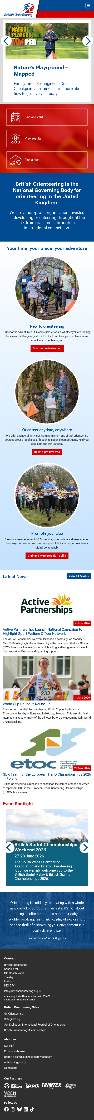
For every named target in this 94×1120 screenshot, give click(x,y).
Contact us (10, 1068)
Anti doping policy (15, 1062)
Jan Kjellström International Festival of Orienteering (35, 1024)
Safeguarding (12, 1019)
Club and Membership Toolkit (47, 555)
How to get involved (47, 452)
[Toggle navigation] (88, 5)
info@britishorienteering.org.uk (22, 991)
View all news (79, 576)
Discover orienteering (47, 348)
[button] (6, 41)
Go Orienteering (13, 1013)
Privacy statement (15, 1051)
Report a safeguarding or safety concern (28, 1056)
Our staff (9, 1045)
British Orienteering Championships (25, 1030)
